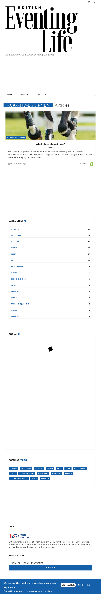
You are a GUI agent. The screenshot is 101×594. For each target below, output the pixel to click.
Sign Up (50, 568)
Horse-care (16, 235)
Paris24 (14, 298)
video (13, 260)
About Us (24, 95)
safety (14, 310)
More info (47, 591)
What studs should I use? (51, 144)
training (15, 229)
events (14, 248)
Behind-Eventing (18, 279)
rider (13, 254)
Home (9, 95)
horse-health (17, 266)
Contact (41, 95)
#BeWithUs (15, 291)
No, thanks (84, 585)
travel (14, 273)
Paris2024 (15, 316)
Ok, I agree (68, 585)
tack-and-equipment (20, 304)
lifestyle (15, 241)
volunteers (16, 285)
